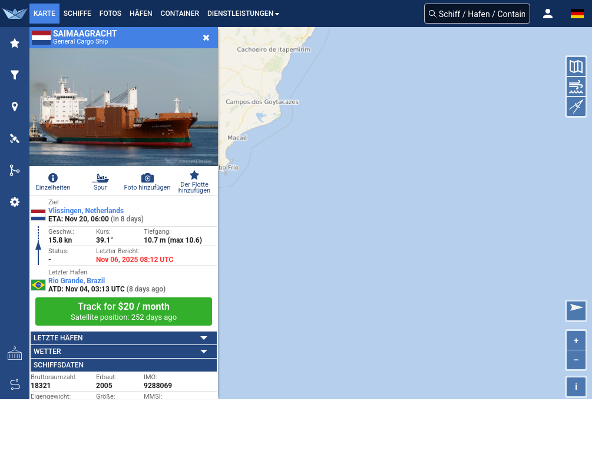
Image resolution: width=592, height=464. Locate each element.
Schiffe (77, 13)
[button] (548, 13)
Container (180, 13)
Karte (44, 13)
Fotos (110, 13)
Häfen (141, 13)
